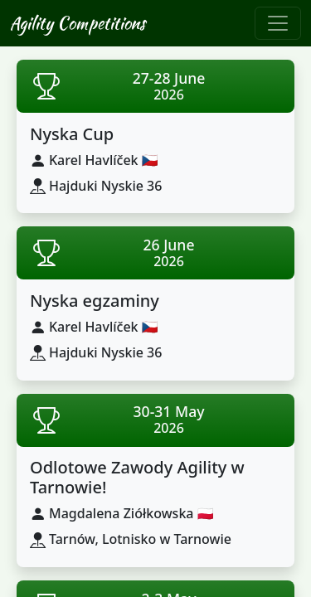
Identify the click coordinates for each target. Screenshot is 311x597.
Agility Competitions (77, 23)
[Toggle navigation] (278, 23)
